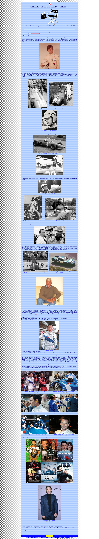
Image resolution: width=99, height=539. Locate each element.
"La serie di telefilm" (35, 33)
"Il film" (36, 314)
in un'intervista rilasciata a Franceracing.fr (37, 527)
